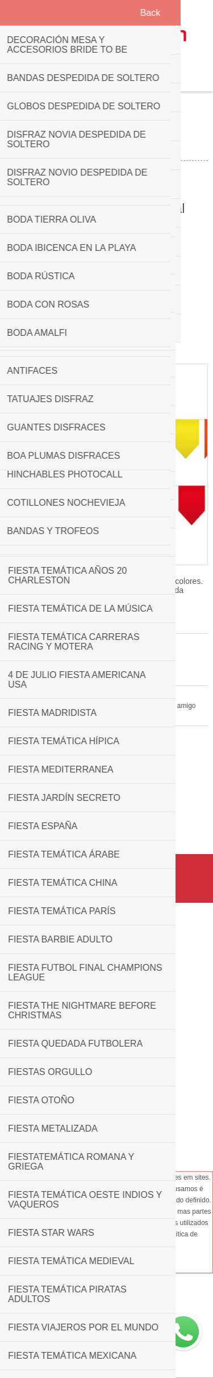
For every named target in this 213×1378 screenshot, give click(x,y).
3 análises (20, 657)
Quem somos (106, 955)
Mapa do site (106, 1101)
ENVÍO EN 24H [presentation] (106, 343)
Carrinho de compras (121, 77)
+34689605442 (117, 1297)
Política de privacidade (106, 972)
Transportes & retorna (106, 989)
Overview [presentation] (106, 280)
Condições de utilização (107, 1006)
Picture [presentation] (107, 259)
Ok (111, 1247)
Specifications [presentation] (106, 301)
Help (106, 1118)
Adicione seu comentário (78, 657)
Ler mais (143, 1248)
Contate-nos (106, 1067)
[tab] (106, 260)
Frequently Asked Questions (106, 1084)
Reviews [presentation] (106, 322)
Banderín (96, 824)
